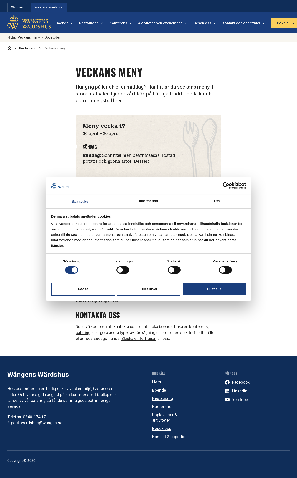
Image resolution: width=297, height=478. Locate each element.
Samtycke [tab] (80, 201)
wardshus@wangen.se (41, 422)
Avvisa (82, 289)
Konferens (161, 406)
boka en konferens (191, 326)
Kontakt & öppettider (170, 436)
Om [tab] (217, 201)
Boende (159, 390)
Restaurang (162, 398)
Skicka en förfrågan (138, 338)
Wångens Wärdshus (38, 374)
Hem (156, 382)
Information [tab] (148, 201)
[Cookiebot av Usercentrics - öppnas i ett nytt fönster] (226, 185)
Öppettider (52, 37)
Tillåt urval (148, 289)
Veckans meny (29, 37)
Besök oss (161, 428)
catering (83, 332)
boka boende (161, 326)
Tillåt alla (214, 289)
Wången (17, 7)
